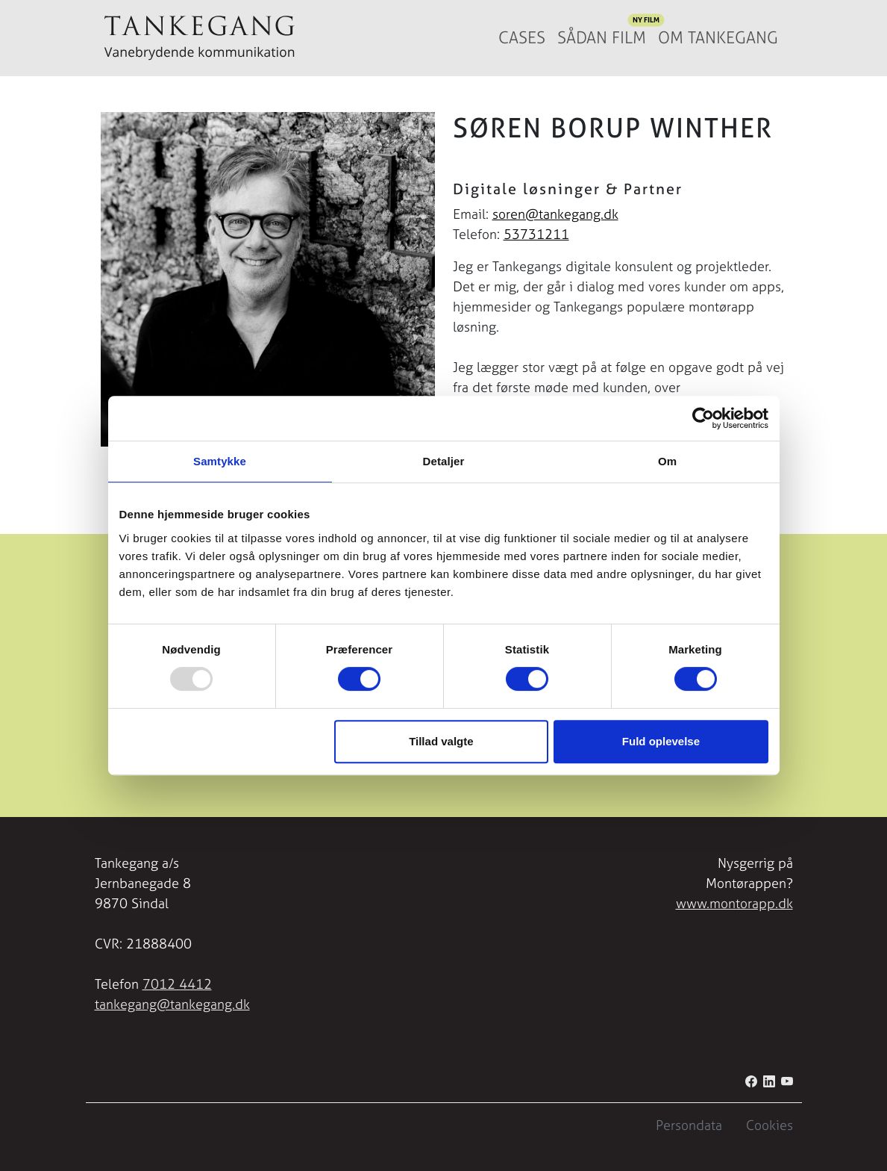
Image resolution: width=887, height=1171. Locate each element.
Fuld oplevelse (661, 741)
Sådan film (604, 34)
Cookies (769, 1125)
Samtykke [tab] (219, 461)
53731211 (536, 234)
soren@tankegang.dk (555, 214)
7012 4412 (177, 984)
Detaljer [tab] (444, 461)
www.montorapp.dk (734, 903)
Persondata (689, 1125)
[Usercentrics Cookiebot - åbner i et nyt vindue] (703, 418)
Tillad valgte (441, 741)
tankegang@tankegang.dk (172, 1004)
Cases (521, 38)
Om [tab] (667, 461)
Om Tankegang (718, 38)
